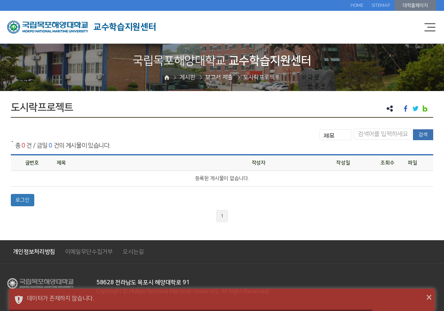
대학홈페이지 (415, 5)
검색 (423, 135)
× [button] (429, 298)
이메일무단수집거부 (89, 252)
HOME (357, 5)
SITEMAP (381, 5)
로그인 (23, 200)
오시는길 (133, 252)
